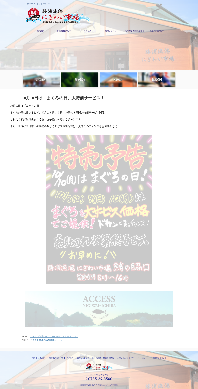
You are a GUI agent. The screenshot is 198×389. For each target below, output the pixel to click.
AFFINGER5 (114, 385)
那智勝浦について (64, 31)
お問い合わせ (110, 31)
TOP (33, 358)
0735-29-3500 (99, 378)
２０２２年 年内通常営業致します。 (47, 340)
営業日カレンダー (84, 358)
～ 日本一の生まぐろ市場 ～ (99, 375)
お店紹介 (41, 31)
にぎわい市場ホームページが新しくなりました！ (54, 336)
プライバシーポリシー (140, 358)
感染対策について (157, 31)
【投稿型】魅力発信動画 (134, 31)
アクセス (87, 31)
